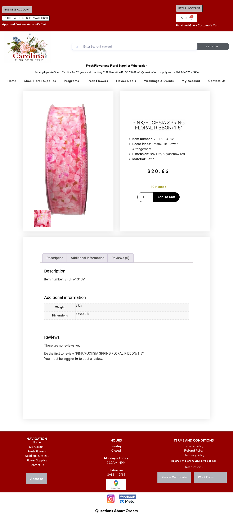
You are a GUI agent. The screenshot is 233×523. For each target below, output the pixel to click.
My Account (191, 81)
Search (212, 46)
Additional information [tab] (87, 258)
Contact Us (216, 81)
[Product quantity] (145, 197)
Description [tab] (54, 258)
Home (12, 81)
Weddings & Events (159, 81)
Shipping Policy (193, 455)
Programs (71, 81)
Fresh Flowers (97, 81)
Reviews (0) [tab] (120, 258)
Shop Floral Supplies (40, 81)
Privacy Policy (193, 446)
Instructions (193, 467)
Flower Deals (126, 81)
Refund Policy (193, 450)
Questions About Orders (116, 511)
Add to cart (166, 197)
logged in (70, 358)
